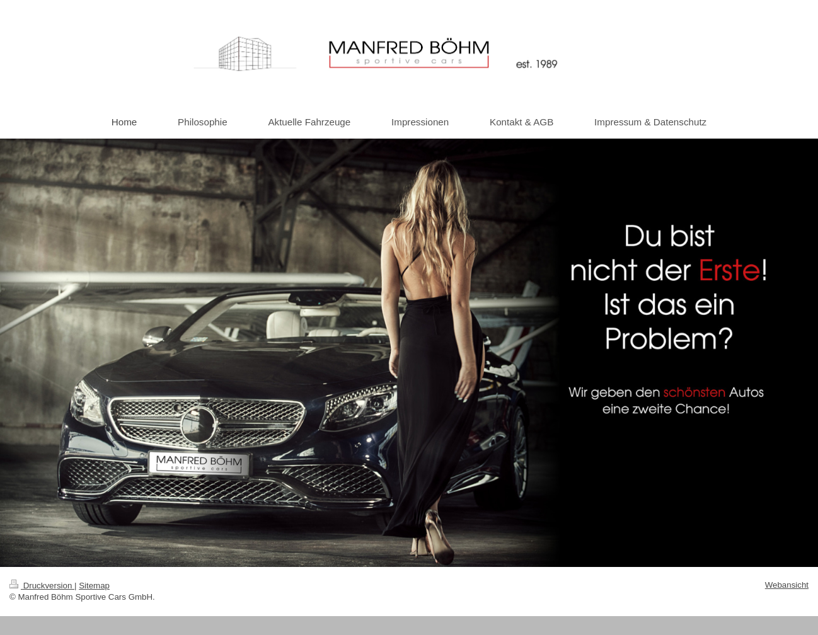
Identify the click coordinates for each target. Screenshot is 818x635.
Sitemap (94, 585)
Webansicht (787, 585)
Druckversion (41, 585)
